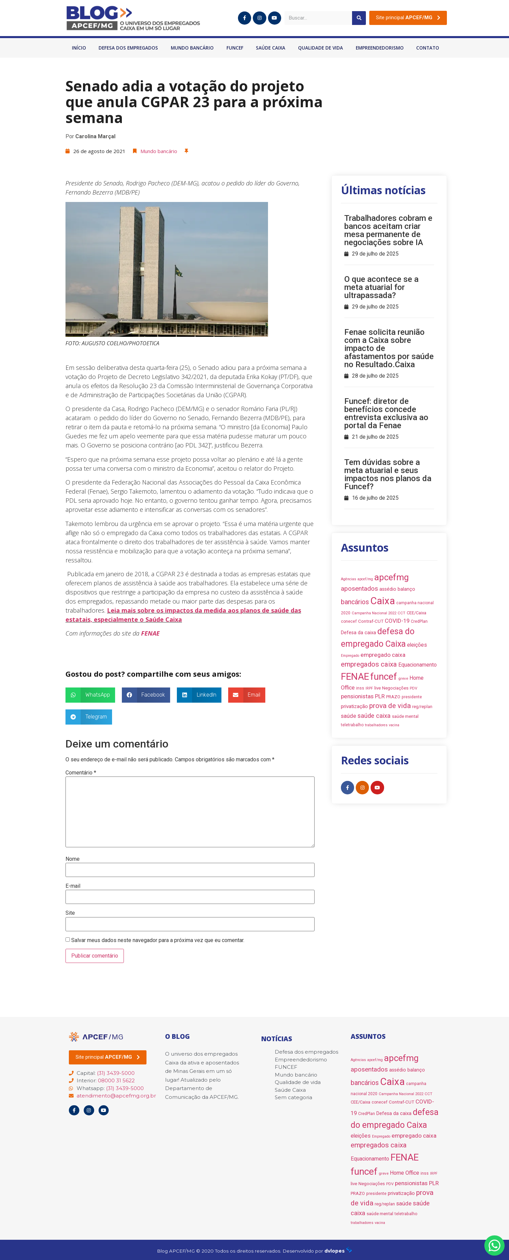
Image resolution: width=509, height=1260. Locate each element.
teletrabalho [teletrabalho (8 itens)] (352, 725)
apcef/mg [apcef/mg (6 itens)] (365, 579)
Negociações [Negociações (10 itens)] (395, 688)
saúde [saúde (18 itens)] (348, 715)
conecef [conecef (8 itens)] (349, 621)
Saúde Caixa (270, 48)
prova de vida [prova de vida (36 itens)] (390, 706)
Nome (72, 859)
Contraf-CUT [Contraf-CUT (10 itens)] (370, 621)
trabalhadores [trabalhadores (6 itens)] (376, 725)
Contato (427, 48)
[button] (408, 18)
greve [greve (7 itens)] (403, 678)
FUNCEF (234, 48)
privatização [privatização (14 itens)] (354, 706)
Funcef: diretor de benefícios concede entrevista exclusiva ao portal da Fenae (386, 413)
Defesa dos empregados (128, 48)
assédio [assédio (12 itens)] (387, 589)
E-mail (72, 886)
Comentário (80, 772)
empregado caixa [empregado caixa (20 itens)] (382, 654)
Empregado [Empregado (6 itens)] (350, 655)
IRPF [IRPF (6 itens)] (369, 688)
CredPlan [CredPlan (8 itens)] (419, 621)
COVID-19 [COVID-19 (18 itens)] (397, 620)
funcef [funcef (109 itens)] (383, 676)
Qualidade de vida (320, 48)
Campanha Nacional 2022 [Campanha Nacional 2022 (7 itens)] (374, 613)
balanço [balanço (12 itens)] (406, 589)
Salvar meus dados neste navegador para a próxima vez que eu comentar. (157, 940)
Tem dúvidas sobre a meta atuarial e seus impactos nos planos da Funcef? (387, 474)
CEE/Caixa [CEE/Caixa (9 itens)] (416, 612)
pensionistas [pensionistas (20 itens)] (357, 696)
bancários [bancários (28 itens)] (355, 602)
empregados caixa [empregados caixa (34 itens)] (369, 664)
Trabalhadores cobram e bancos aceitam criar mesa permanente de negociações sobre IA (388, 230)
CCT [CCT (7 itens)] (401, 613)
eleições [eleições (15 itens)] (417, 645)
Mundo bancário (192, 48)
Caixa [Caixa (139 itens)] (382, 601)
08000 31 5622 (116, 1080)
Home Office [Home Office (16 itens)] (404, 1173)
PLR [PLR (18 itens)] (380, 696)
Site (70, 913)
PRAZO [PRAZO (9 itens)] (393, 696)
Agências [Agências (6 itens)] (348, 579)
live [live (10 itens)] (377, 688)
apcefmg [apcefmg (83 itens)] (391, 577)
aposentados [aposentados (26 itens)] (359, 588)
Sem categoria (293, 1097)
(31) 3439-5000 (116, 1073)
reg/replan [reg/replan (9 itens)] (422, 706)
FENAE (150, 633)
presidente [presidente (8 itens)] (412, 697)
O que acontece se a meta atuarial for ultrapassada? (381, 287)
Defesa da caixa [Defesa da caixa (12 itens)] (358, 633)
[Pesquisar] (359, 18)
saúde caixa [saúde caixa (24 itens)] (374, 716)
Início (79, 48)
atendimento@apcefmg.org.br (116, 1095)
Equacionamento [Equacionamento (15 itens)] (417, 665)
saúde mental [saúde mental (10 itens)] (405, 716)
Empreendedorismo (380, 48)
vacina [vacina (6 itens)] (394, 725)
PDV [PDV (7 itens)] (413, 688)
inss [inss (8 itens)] (360, 688)
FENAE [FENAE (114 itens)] (355, 676)
